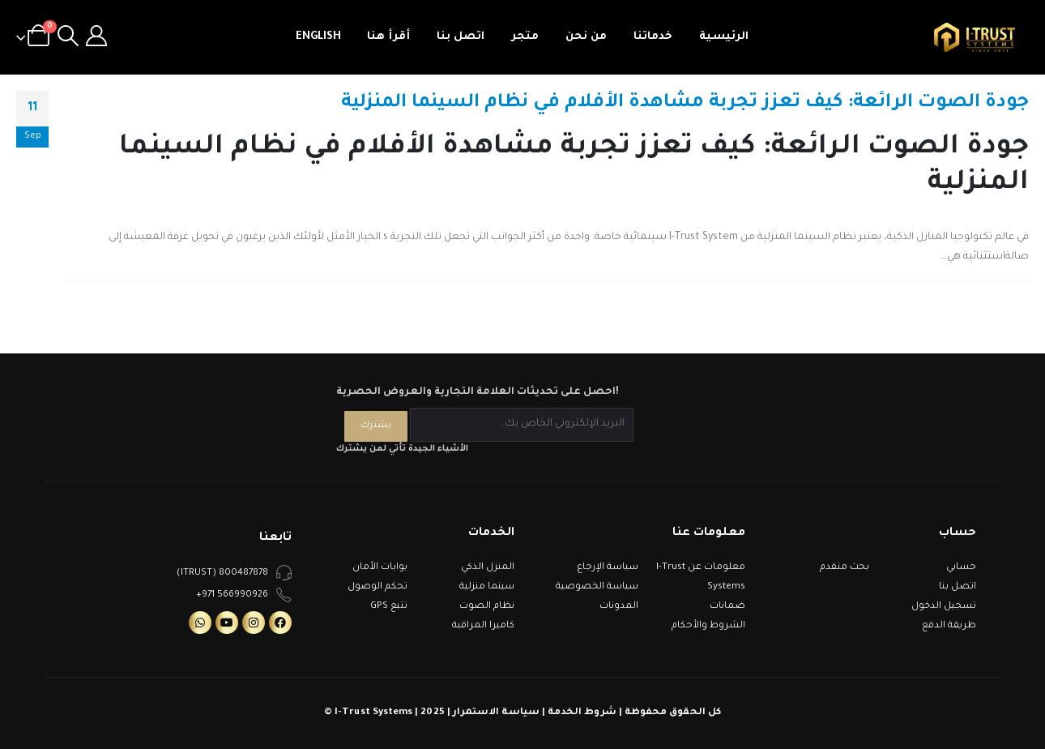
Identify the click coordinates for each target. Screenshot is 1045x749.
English (318, 37)
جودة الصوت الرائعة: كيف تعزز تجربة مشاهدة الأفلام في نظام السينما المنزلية (685, 103)
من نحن (586, 37)
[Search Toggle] (67, 37)
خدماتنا (652, 37)
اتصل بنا (460, 37)
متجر (525, 37)
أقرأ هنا (388, 37)
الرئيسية (724, 37)
